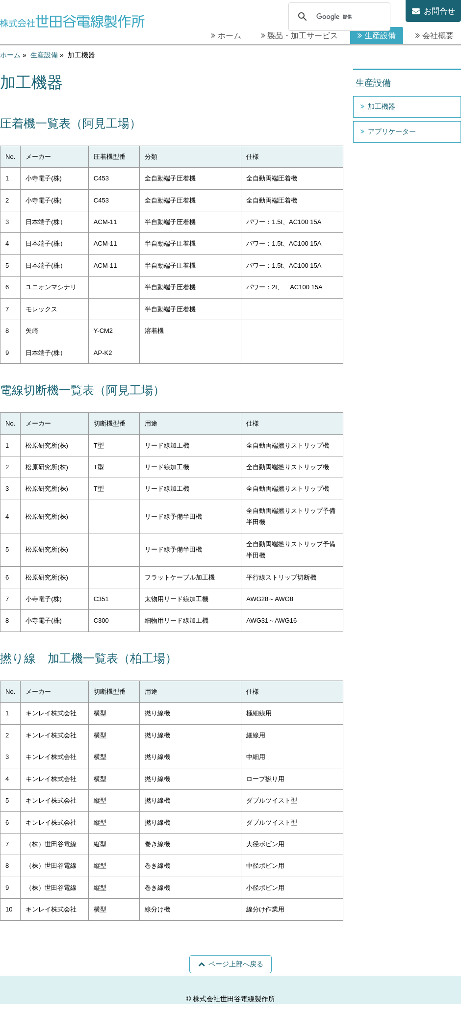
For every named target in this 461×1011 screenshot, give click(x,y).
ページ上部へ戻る (235, 964)
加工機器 (381, 106)
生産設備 (380, 35)
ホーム (229, 35)
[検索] (337, 17)
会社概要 (438, 35)
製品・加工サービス (302, 35)
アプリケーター (392, 131)
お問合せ (439, 11)
